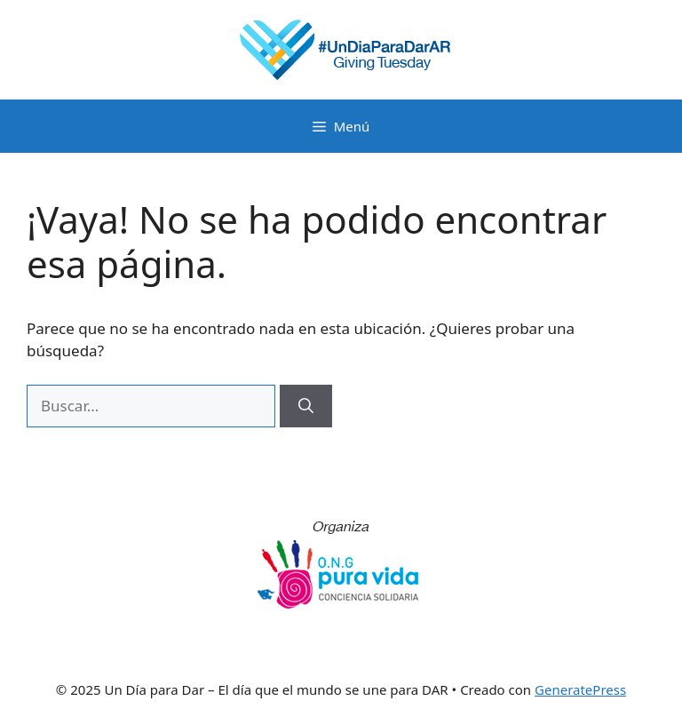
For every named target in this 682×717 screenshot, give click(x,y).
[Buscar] (306, 406)
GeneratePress (580, 689)
